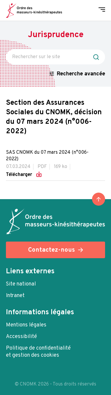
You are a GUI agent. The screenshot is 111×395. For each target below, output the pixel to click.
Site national (21, 284)
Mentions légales (26, 325)
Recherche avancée (81, 74)
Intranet (15, 295)
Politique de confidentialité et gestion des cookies (38, 352)
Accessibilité (21, 336)
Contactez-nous (51, 250)
